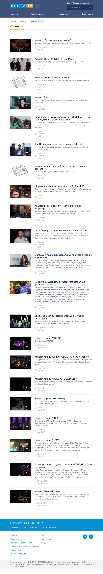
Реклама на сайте (49, 527)
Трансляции (87, 14)
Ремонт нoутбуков (18, 554)
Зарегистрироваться (81, 3)
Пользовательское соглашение (24, 547)
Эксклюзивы (37, 14)
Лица (43, 543)
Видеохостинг (16, 539)
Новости (14, 14)
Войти (69, 3)
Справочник (15, 550)
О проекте (14, 527)
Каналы (44, 536)
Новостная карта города (21, 543)
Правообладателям (29, 527)
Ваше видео (46, 539)
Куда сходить (62, 14)
